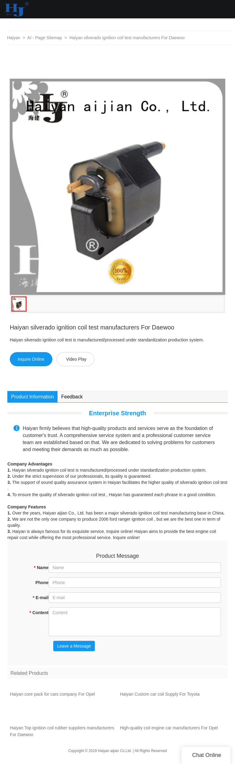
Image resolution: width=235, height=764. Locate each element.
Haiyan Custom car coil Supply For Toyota (160, 695)
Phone (42, 582)
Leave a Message (74, 646)
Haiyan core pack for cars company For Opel (52, 695)
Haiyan (14, 37)
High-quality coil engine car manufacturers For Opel (169, 729)
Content (38, 612)
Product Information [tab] (32, 396)
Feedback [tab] (72, 396)
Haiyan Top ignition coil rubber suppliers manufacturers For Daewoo (62, 733)
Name (41, 567)
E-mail (40, 597)
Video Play (76, 359)
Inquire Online (31, 359)
